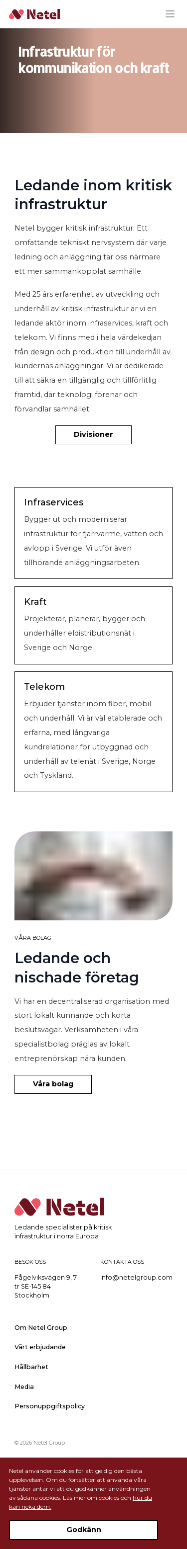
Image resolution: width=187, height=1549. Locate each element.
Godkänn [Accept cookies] (83, 1529)
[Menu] (174, 14)
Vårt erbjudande (40, 1347)
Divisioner (93, 434)
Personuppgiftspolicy (49, 1406)
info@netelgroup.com (136, 1277)
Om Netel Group (40, 1327)
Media (24, 1386)
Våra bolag (53, 1083)
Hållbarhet (31, 1367)
